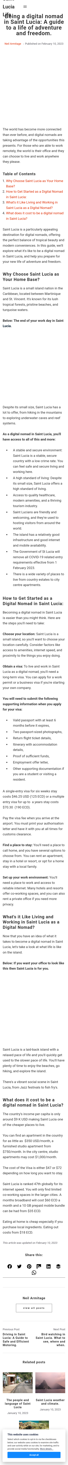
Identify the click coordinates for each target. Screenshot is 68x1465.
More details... (46, 1449)
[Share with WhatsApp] (34, 1198)
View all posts (34, 1232)
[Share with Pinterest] (29, 1191)
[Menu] (25, 6)
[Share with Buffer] (58, 1191)
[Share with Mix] (39, 1191)
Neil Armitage (13, 43)
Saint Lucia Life (34, 1423)
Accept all (34, 1455)
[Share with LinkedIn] (49, 1191)
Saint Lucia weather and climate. (50, 1326)
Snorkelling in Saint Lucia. (34, 1374)
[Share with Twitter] (19, 1191)
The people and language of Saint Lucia (18, 1328)
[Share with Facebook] (10, 1191)
